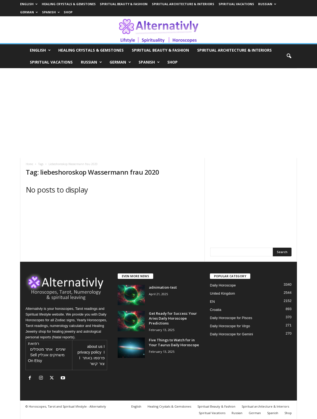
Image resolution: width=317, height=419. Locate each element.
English (28, 4)
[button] (289, 56)
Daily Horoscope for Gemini (231, 334)
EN (212, 302)
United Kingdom (222, 293)
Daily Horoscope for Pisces (231, 318)
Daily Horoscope (223, 285)
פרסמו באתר (93, 358)
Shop (68, 12)
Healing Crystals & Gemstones (69, 4)
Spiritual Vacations (236, 4)
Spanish (51, 12)
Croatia (215, 310)
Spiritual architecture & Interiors (183, 4)
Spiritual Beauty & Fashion (124, 4)
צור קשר (97, 363)
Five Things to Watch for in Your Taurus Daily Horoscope (174, 342)
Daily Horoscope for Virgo (230, 326)
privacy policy (89, 352)
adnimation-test (163, 287)
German (29, 12)
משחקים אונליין (51, 355)
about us (95, 346)
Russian (267, 4)
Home (29, 164)
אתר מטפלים (41, 349)
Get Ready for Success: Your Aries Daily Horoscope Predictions (173, 318)
